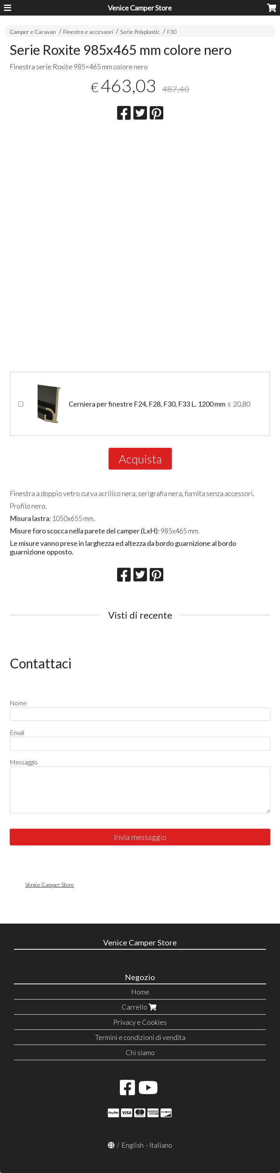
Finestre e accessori (88, 31)
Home (140, 991)
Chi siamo (140, 1052)
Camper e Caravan (33, 31)
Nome (18, 703)
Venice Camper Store (140, 8)
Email (17, 732)
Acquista (140, 459)
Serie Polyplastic (140, 31)
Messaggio (24, 762)
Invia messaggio (140, 837)
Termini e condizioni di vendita (140, 1037)
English (132, 1145)
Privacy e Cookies (140, 1022)
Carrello (140, 1007)
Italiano (160, 1145)
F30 (171, 31)
